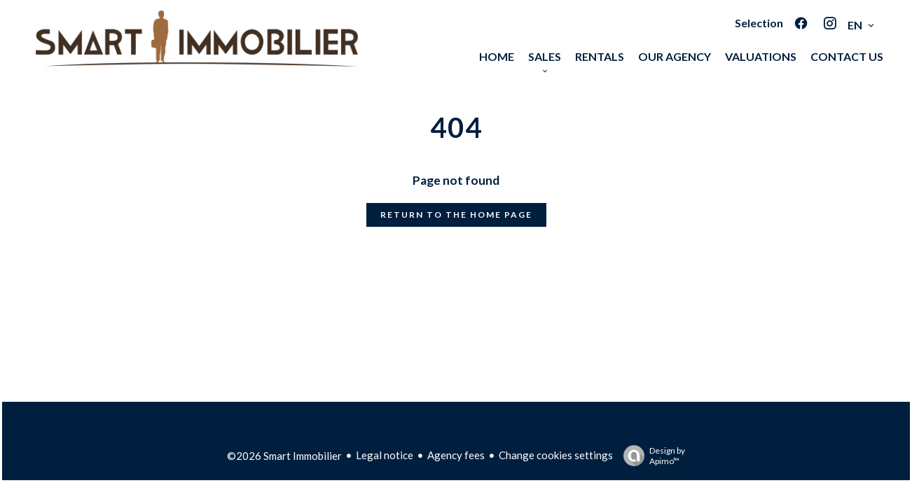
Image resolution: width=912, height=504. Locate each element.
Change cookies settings (556, 455)
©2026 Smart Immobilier (284, 455)
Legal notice (384, 455)
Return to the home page (456, 214)
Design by (650, 455)
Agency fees (456, 455)
